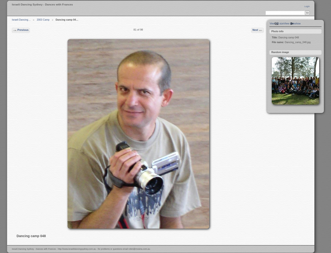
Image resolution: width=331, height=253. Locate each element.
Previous (20, 30)
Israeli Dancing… (21, 19)
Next (257, 30)
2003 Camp (43, 19)
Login (307, 6)
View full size (277, 23)
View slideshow (292, 23)
